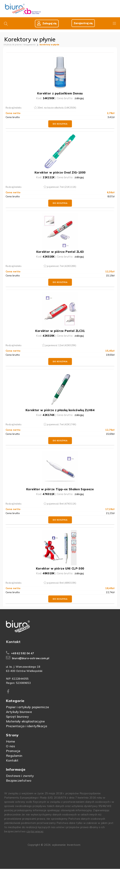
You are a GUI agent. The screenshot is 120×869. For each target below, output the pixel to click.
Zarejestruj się (83, 23)
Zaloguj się (46, 23)
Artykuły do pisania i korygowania (19, 45)
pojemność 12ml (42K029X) (60, 345)
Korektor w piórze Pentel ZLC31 (60, 331)
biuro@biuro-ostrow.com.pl (30, 658)
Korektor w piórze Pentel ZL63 (60, 252)
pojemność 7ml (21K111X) (61, 187)
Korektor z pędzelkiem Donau (60, 93)
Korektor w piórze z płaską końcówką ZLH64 (60, 410)
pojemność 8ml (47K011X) (61, 503)
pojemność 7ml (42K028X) (61, 266)
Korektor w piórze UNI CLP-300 (60, 568)
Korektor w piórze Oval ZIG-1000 (60, 172)
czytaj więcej (34, 831)
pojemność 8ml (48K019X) (61, 583)
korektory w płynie (49, 45)
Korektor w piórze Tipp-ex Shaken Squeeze (60, 489)
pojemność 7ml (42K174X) (61, 424)
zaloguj (79, 98)
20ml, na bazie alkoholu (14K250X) (56, 107)
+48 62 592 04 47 (22, 653)
